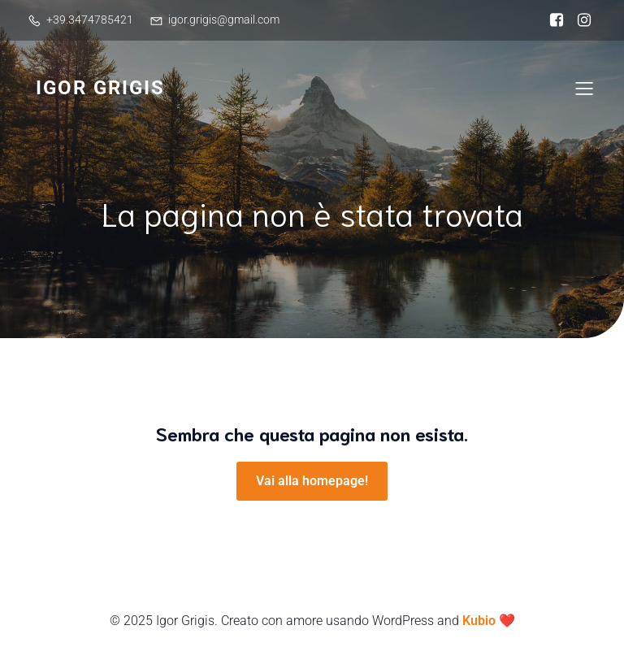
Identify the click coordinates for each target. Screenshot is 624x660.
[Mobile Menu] (584, 88)
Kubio (479, 620)
